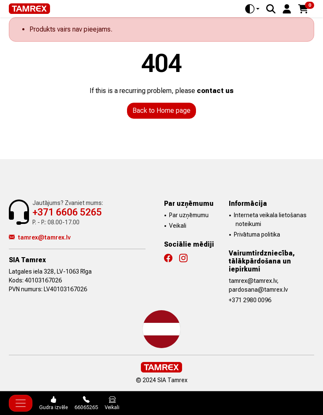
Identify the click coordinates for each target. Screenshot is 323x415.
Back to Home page (161, 110)
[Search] (270, 8)
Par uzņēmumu (189, 215)
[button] (286, 8)
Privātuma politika (257, 234)
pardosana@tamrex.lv (258, 289)
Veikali (177, 225)
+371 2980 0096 (250, 300)
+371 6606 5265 (67, 212)
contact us (215, 91)
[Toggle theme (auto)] (252, 8)
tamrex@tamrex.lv (40, 237)
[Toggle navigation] (20, 403)
